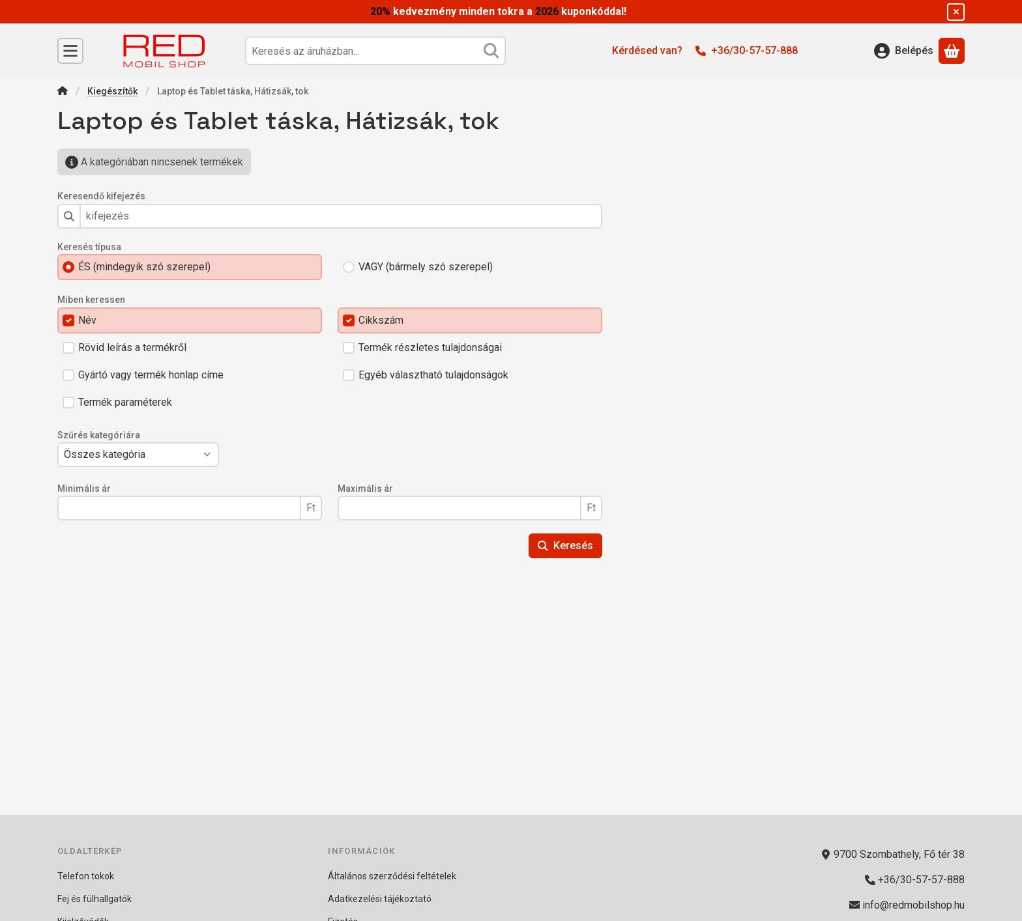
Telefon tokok (85, 876)
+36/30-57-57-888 (754, 50)
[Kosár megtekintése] (952, 51)
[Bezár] (956, 12)
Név (87, 320)
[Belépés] (904, 51)
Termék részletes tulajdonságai (430, 347)
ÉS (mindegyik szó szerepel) (144, 267)
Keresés (565, 545)
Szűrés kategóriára (98, 435)
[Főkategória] (62, 92)
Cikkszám (380, 320)
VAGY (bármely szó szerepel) (425, 267)
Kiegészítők (112, 91)
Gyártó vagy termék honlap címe (151, 375)
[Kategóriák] (70, 51)
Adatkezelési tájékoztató (379, 899)
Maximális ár (365, 488)
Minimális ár (84, 488)
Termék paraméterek (125, 402)
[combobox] (375, 50)
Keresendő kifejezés (101, 196)
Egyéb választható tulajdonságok (433, 375)
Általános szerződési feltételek (392, 876)
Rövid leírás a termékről (132, 347)
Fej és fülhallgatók (94, 899)
